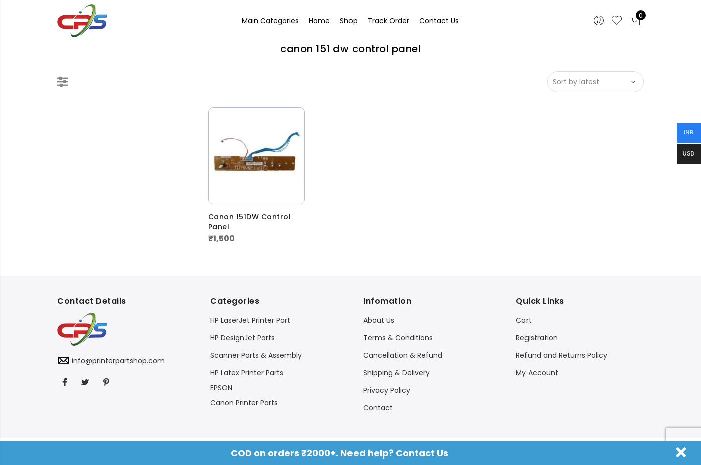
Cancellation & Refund (402, 355)
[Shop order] (595, 82)
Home (319, 21)
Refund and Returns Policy (561, 355)
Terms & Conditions (398, 338)
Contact (378, 408)
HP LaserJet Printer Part (250, 320)
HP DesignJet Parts (242, 338)
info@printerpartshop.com (118, 361)
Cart (524, 320)
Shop (349, 21)
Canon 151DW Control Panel (249, 222)
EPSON (221, 388)
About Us (378, 320)
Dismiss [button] (681, 452)
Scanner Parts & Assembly (256, 355)
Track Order (388, 21)
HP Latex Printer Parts (246, 373)
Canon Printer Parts (244, 403)
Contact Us (422, 453)
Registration (537, 338)
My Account (537, 373)
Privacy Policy (386, 390)
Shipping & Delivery (396, 373)
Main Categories (270, 21)
